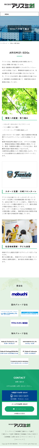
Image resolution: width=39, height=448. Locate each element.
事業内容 (16, 435)
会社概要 (18, 433)
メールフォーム (21, 410)
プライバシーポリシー (27, 438)
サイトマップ (19, 441)
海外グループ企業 (8, 435)
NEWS (34, 435)
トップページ (10, 433)
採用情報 (7, 438)
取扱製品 (23, 435)
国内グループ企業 (27, 433)
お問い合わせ (15, 438)
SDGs (29, 435)
